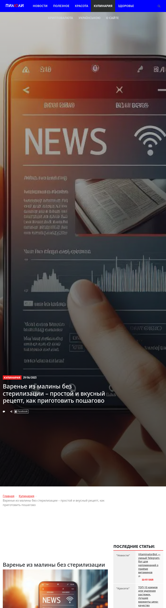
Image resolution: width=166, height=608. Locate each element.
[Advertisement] (55, 536)
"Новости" (123, 555)
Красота (81, 6)
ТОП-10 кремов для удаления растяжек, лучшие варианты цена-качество (148, 596)
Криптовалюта (60, 18)
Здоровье (126, 6)
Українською (89, 18)
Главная (8, 496)
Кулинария (103, 6)
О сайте (112, 18)
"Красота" (123, 588)
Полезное (61, 6)
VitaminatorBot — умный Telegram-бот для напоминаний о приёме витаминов (149, 563)
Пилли (15, 6)
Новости (40, 6)
